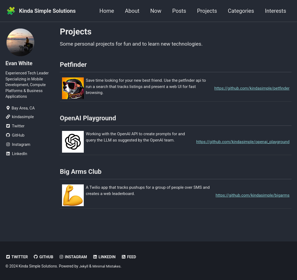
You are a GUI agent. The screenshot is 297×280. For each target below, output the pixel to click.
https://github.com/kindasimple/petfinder (252, 89)
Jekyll (84, 266)
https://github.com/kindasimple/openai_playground (243, 144)
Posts (179, 11)
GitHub (44, 256)
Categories (241, 11)
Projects (207, 11)
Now (156, 11)
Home (106, 11)
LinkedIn (107, 256)
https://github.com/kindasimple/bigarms (253, 199)
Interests (275, 11)
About (132, 11)
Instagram (75, 256)
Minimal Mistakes (107, 266)
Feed (132, 256)
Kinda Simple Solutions (47, 11)
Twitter (17, 256)
